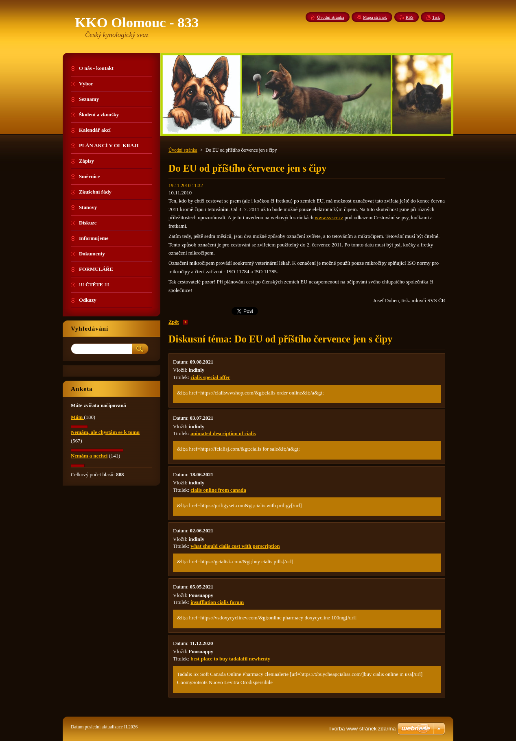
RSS (409, 17)
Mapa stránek (375, 17)
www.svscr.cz (329, 217)
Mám (77, 417)
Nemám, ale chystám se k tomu (105, 432)
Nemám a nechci (89, 456)
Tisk (436, 17)
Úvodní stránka (182, 150)
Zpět (173, 322)
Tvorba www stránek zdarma (362, 729)
